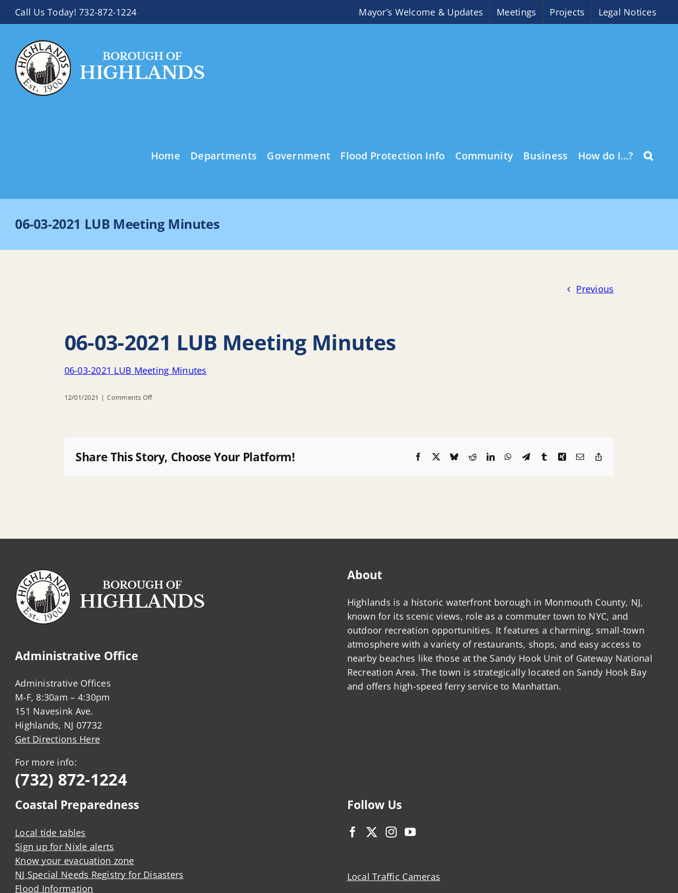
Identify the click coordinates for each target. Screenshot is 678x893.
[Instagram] (391, 832)
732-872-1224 (107, 12)
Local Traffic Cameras (394, 877)
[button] (648, 154)
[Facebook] (352, 832)
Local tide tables (50, 833)
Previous (595, 289)
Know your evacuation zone (74, 861)
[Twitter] (371, 832)
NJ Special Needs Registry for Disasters (99, 875)
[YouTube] (410, 832)
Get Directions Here (57, 739)
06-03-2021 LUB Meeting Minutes (135, 370)
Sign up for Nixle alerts (64, 847)
